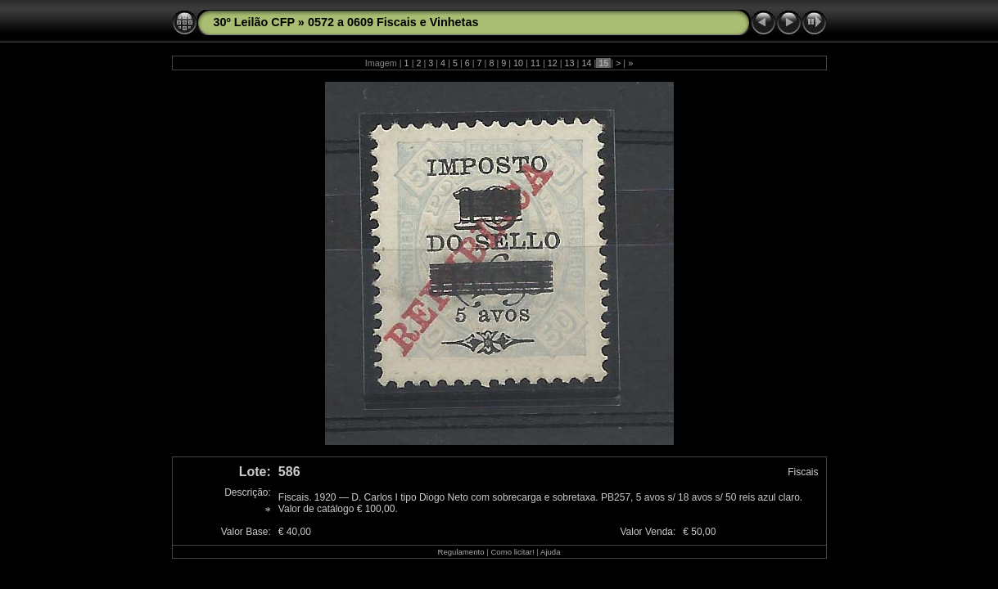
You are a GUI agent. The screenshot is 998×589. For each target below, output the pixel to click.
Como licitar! (512, 551)
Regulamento (460, 551)
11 (535, 63)
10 (518, 63)
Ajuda (550, 551)
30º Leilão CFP (254, 22)
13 (569, 63)
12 (552, 63)
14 (586, 63)
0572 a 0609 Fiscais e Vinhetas (393, 22)
